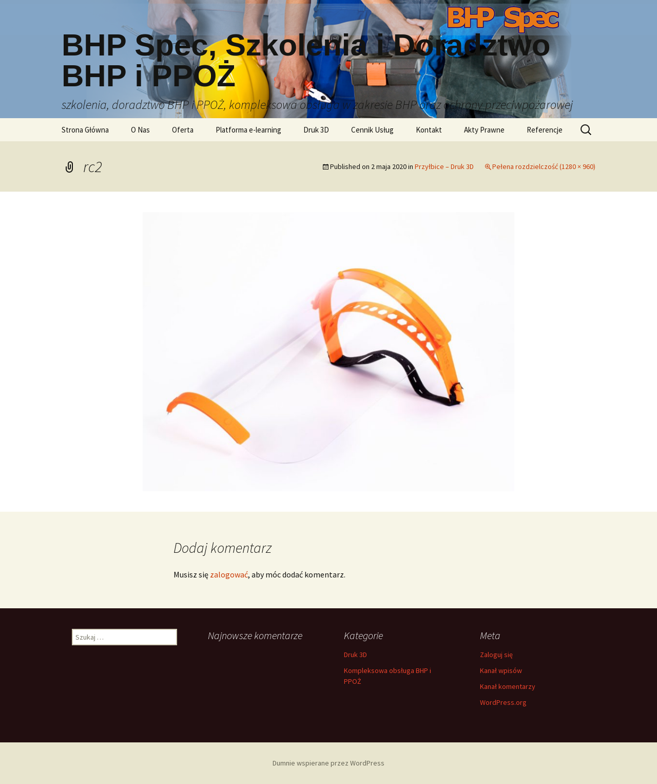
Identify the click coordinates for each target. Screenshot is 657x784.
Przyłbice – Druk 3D (444, 166)
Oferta (183, 130)
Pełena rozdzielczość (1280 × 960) (543, 166)
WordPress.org (503, 702)
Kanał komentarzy (507, 686)
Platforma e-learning (248, 130)
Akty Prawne (484, 130)
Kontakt (429, 130)
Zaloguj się (496, 654)
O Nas (140, 130)
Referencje (545, 130)
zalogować (229, 574)
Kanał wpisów (501, 670)
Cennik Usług (372, 130)
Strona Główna (85, 130)
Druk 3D (316, 130)
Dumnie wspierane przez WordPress (328, 763)
